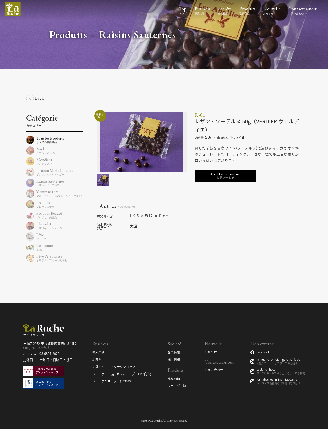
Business (202, 9)
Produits (247, 9)
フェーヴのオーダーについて (112, 381)
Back (39, 98)
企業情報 (174, 352)
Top (183, 9)
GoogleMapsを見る (36, 347)
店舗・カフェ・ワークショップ (113, 367)
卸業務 (96, 360)
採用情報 (174, 360)
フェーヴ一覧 (177, 386)
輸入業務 (98, 352)
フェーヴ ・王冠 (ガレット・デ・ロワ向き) (121, 374)
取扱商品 (174, 379)
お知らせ (210, 352)
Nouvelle (272, 9)
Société (225, 9)
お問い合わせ (213, 370)
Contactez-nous (303, 9)
